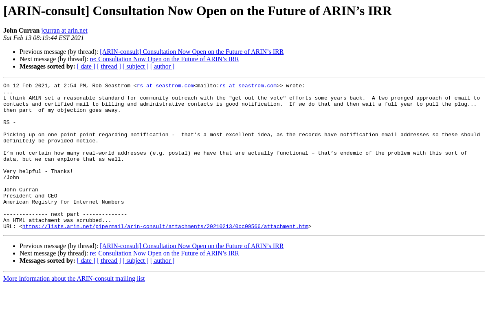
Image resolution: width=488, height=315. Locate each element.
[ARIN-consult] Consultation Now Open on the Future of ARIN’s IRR (192, 51)
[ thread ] (109, 66)
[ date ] (86, 66)
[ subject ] (136, 66)
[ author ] (162, 66)
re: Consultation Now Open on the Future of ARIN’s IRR (164, 58)
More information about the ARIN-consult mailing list (74, 307)
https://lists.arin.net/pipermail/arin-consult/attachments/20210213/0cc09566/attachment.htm (165, 255)
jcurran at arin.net (64, 30)
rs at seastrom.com (165, 86)
